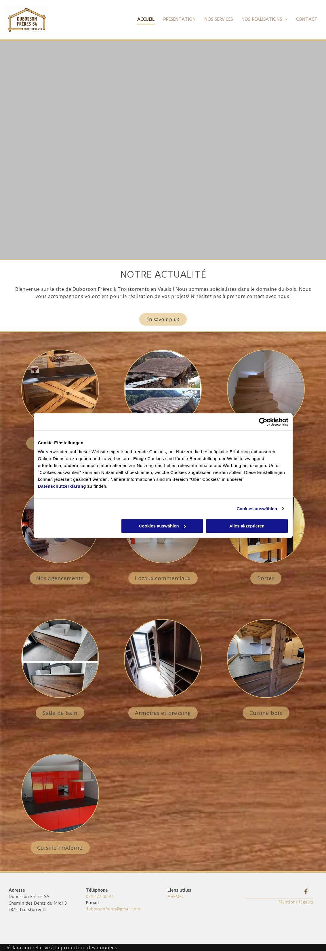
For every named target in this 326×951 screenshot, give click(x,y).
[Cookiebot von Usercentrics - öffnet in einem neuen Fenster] (263, 421)
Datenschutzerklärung (62, 486)
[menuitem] (142, 19)
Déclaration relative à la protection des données (60, 947)
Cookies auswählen (257, 508)
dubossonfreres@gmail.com (113, 909)
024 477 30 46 (100, 896)
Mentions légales (296, 902)
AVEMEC (175, 896)
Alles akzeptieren (247, 525)
